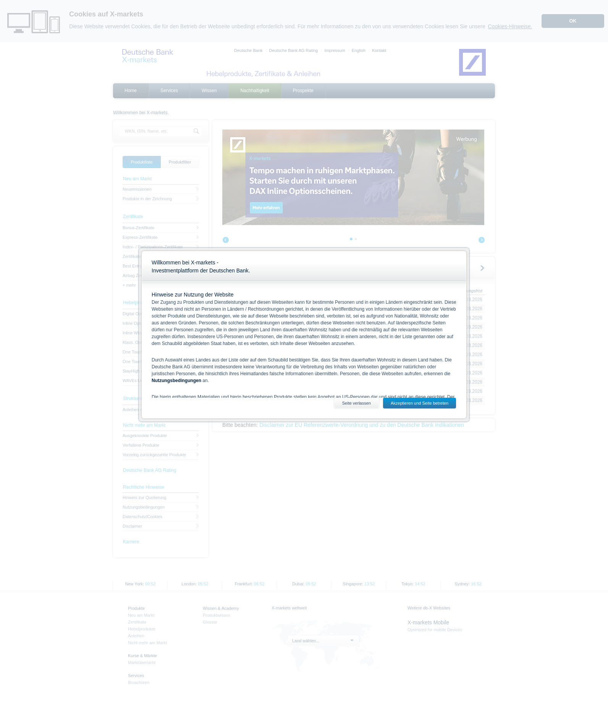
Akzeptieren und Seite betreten (419, 403)
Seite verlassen (356, 403)
